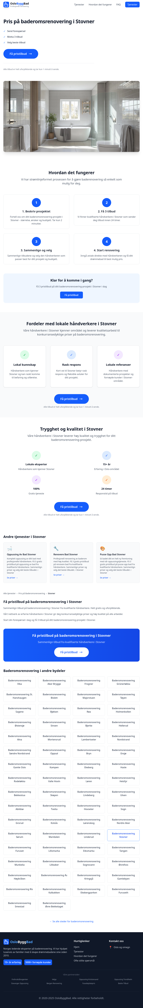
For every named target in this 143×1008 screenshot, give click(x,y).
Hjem (76, 947)
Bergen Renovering (54, 983)
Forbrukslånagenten (20, 979)
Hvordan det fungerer (100, 4)
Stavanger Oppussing (19, 983)
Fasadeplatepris (88, 983)
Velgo (54, 979)
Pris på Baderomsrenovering (32, 593)
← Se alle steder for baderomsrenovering (71, 921)
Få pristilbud (21, 54)
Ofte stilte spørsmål (84, 960)
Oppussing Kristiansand (88, 979)
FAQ (118, 4)
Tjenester (79, 4)
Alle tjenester (9, 593)
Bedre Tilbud (123, 983)
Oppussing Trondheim (123, 979)
